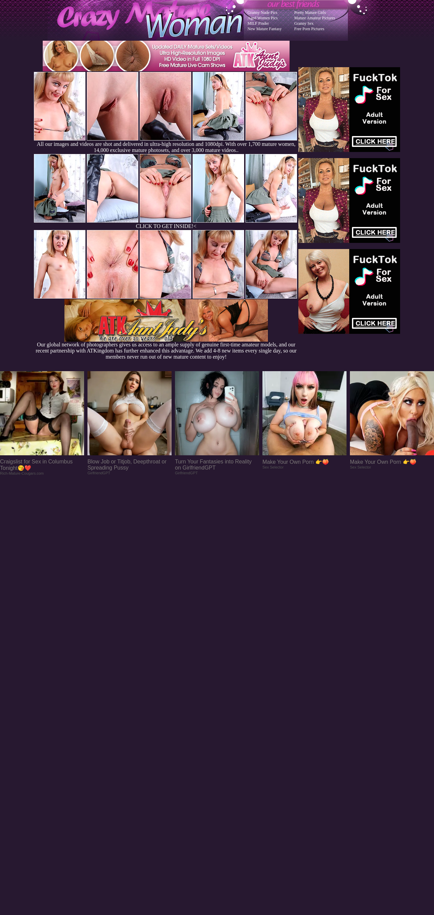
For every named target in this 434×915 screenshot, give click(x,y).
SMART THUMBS (229, 778)
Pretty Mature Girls (310, 12)
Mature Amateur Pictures (314, 18)
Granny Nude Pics (262, 12)
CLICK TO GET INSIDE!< (166, 226)
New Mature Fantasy (265, 28)
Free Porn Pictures (309, 28)
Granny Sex (304, 23)
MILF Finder (258, 23)
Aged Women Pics (263, 18)
